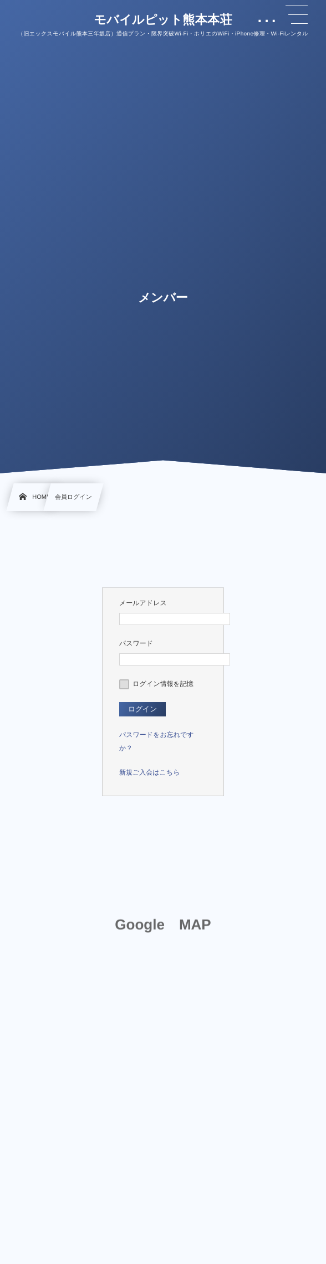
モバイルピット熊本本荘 (163, 20)
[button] (297, 15)
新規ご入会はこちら (149, 772)
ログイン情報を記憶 (156, 684)
